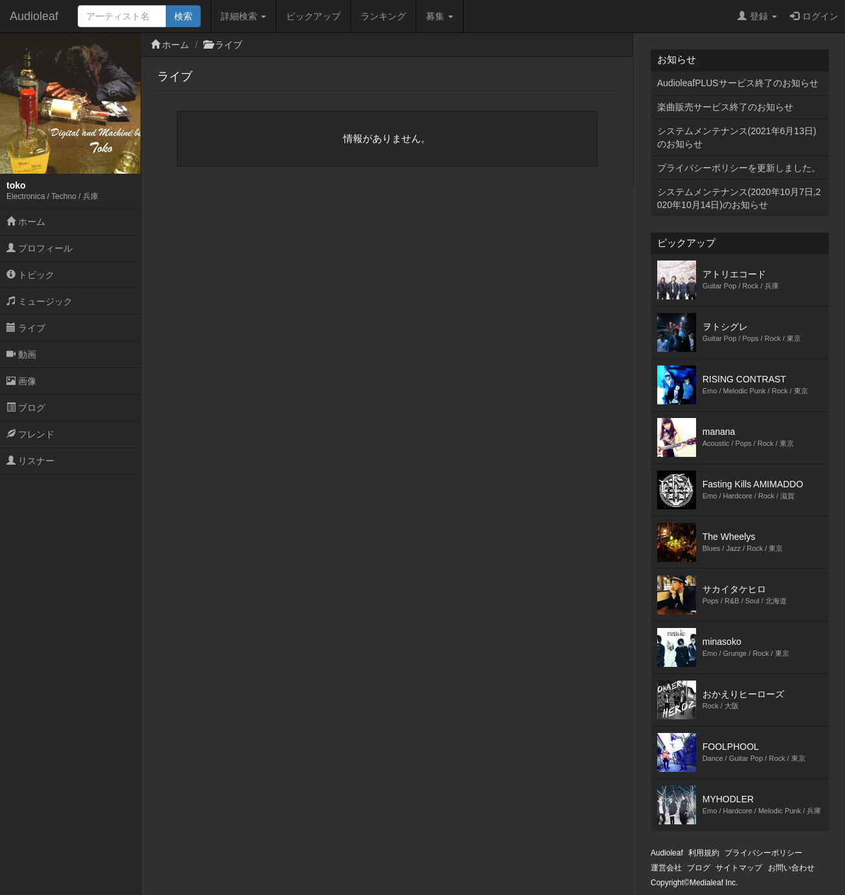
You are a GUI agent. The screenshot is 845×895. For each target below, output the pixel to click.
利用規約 (703, 852)
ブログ (25, 407)
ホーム (25, 221)
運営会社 (666, 867)
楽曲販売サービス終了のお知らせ (725, 107)
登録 (757, 16)
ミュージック (39, 301)
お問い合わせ (791, 867)
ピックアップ (313, 16)
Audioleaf (34, 16)
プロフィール (39, 248)
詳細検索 (243, 16)
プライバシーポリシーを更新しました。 (738, 168)
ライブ (25, 328)
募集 (439, 16)
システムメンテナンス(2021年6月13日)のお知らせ (737, 137)
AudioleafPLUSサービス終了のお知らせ (737, 83)
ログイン (814, 16)
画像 (21, 381)
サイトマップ (738, 867)
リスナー (30, 461)
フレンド (30, 434)
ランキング (383, 16)
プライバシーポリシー (763, 852)
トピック (30, 275)
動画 (21, 354)
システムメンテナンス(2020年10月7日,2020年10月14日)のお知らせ (739, 198)
